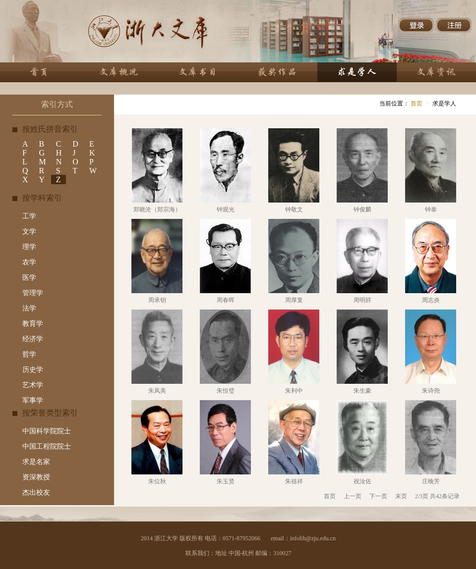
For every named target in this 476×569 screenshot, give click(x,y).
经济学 (32, 339)
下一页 (378, 496)
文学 (29, 231)
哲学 (29, 354)
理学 (29, 247)
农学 (29, 262)
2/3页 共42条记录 (437, 496)
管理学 (32, 293)
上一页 (352, 496)
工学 (29, 216)
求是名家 (36, 462)
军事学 (32, 400)
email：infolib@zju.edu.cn (303, 538)
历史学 (32, 369)
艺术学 (32, 385)
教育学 (32, 323)
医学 (29, 277)
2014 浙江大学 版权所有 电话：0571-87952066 (200, 538)
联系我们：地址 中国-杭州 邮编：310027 (238, 553)
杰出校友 (36, 492)
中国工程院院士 (46, 446)
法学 (29, 308)
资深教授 (36, 477)
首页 (415, 103)
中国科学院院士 (46, 431)
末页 (401, 496)
